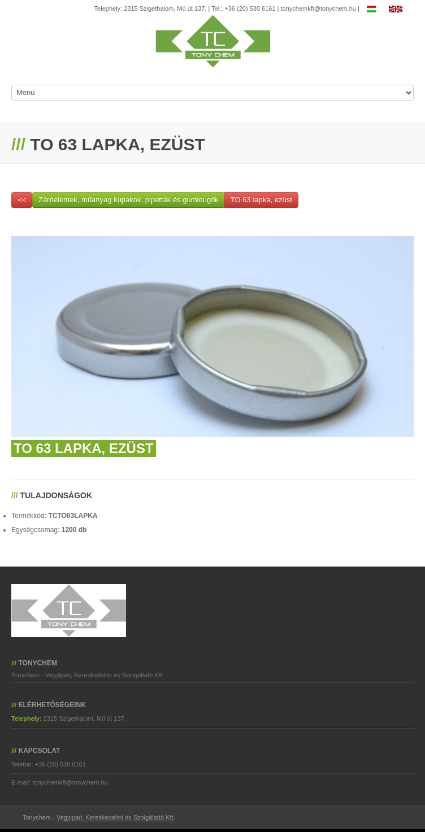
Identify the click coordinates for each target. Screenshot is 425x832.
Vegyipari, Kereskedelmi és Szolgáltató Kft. (116, 817)
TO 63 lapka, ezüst (261, 199)
